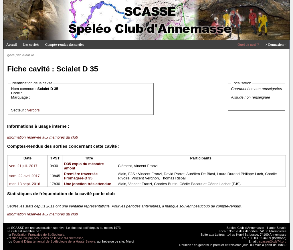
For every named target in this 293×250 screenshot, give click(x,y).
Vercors (33, 110)
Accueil (11, 45)
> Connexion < (275, 45)
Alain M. (28, 55)
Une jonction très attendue (87, 184)
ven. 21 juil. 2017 (23, 166)
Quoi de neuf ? (248, 45)
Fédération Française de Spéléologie (38, 234)
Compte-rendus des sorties (64, 45)
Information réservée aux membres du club (42, 137)
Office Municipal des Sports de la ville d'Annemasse (46, 238)
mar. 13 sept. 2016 (24, 184)
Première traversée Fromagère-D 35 (81, 176)
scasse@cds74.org (272, 241)
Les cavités (31, 45)
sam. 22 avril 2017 (24, 176)
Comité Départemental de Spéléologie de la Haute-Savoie (54, 241)
